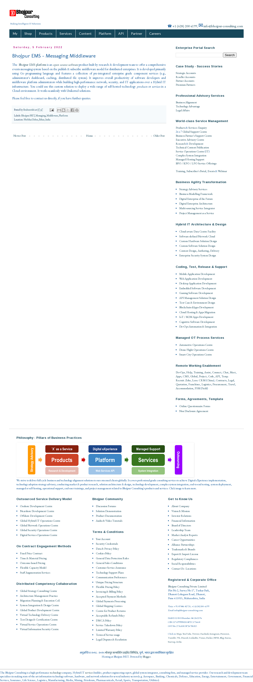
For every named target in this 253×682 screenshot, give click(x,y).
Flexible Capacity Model (33, 568)
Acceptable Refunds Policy (110, 615)
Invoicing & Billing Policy (109, 591)
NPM (216, 637)
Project (203, 376)
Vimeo (202, 637)
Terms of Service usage (108, 635)
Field (204, 388)
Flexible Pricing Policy (107, 587)
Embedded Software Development (197, 288)
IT (207, 151)
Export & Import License (184, 554)
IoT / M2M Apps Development (196, 317)
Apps (178, 376)
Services (66, 33)
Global (193, 376)
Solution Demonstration (108, 511)
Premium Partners (185, 85)
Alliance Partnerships (182, 545)
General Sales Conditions (109, 563)
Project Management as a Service (196, 213)
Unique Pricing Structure (109, 582)
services (89, 672)
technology (55, 672)
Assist (207, 372)
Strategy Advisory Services (193, 189)
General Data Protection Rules (112, 558)
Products (45, 33)
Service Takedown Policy (109, 625)
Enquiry (202, 128)
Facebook (205, 633)
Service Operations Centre (190, 151)
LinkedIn (193, 637)
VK (178, 637)
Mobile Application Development (197, 274)
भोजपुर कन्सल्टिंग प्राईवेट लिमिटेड (121, 653)
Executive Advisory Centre (190, 140)
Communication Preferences (111, 577)
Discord (184, 637)
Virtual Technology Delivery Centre (39, 615)
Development (196, 144)
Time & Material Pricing (33, 558)
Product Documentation (109, 516)
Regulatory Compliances (184, 559)
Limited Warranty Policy (109, 630)
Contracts (221, 380)
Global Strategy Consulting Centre (38, 591)
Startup (171, 641)
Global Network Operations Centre (39, 525)
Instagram (215, 633)
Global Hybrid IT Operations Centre (40, 521)
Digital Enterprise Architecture (196, 203)
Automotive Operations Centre (196, 345)
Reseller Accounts (185, 77)
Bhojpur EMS (27, 65)
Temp (224, 376)
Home (89, 136)
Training (180, 171)
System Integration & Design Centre (39, 605)
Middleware (52, 115)
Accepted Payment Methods (111, 596)
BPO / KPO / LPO (186, 163)
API (121, 33)
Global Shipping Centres (109, 606)
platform (41, 65)
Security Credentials (107, 544)
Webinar (222, 171)
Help (189, 372)
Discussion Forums (106, 506)
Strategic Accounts (186, 73)
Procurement (219, 384)
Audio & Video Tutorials (109, 521)
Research (181, 144)
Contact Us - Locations (183, 568)
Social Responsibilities (183, 564)
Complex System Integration (191, 155)
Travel (231, 384)
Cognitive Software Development (197, 322)
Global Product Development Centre (40, 610)
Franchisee (194, 384)
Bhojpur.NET (28, 115)
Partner (136, 33)
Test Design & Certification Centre (39, 619)
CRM (202, 380)
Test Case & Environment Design (197, 302)
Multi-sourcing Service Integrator (197, 208)
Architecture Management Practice (39, 596)
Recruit (180, 380)
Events (211, 171)
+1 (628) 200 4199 (184, 26)
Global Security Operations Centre (38, 530)
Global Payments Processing (111, 601)
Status (228, 637)
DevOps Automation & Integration (198, 326)
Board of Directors (181, 525)
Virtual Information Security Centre (39, 629)
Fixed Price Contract (31, 553)
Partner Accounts (185, 81)
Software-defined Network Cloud (197, 236)
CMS (186, 376)
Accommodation (184, 388)
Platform (105, 33)
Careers (155, 33)
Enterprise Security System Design (197, 255)
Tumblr (172, 637)
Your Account (103, 539)
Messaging (41, 115)
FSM (197, 388)
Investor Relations (181, 516)
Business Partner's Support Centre (194, 136)
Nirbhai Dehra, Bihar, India (37, 119)
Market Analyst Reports (184, 535)
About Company (180, 506)
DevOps (180, 372)
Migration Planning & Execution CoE (40, 600)
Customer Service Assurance (111, 568)
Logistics (206, 384)
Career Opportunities (183, 540)
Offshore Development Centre (36, 516)
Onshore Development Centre (36, 506)
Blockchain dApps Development (196, 307)
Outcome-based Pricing (32, 563)
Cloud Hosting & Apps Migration (197, 312)
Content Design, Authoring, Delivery (199, 251)
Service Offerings (207, 163)
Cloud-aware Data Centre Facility (197, 231)
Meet (233, 372)
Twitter (196, 633)
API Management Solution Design (197, 298)
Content (85, 33)
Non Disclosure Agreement (193, 411)
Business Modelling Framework (196, 194)
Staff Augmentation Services (35, 572)
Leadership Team (180, 530)
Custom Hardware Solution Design (198, 241)
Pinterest (224, 633)
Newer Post (19, 136)
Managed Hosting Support (190, 159)
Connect (216, 372)
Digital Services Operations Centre (38, 535)
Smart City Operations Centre (195, 354)
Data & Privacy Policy (107, 549)
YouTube (186, 633)
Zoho (188, 380)
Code (211, 376)
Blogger (147, 657)
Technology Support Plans (110, 572)
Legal (231, 380)
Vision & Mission (180, 511)
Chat (225, 372)
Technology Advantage (188, 106)
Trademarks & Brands (183, 549)
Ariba (179, 641)
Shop (28, 33)
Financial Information (183, 521)
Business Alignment (186, 102)
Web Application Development (195, 279)
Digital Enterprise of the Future (196, 199)
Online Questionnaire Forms (194, 406)
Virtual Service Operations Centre (38, 624)
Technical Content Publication (192, 147)
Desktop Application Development (197, 283)
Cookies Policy (103, 553)
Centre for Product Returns (111, 611)
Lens (194, 380)
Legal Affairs (183, 110)
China (210, 380)
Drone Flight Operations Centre (196, 350)
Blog (222, 637)
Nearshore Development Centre (37, 511)
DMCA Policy (103, 620)
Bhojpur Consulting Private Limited (187, 586)
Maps (179, 633)
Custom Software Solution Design (197, 246)
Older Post (159, 136)
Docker (209, 637)
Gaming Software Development (196, 293)
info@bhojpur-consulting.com (223, 26)
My (15, 33)
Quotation (181, 384)
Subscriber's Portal (196, 171)
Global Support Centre (194, 132)
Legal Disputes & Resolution (111, 639)
